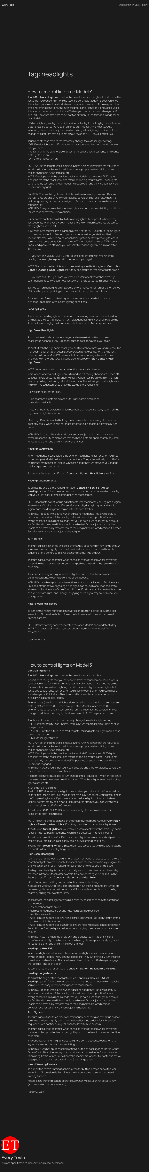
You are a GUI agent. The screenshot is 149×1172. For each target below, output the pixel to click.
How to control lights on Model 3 (60, 665)
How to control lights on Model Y (60, 91)
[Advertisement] (74, 39)
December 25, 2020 (36, 639)
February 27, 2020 (36, 1091)
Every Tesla (7, 4)
